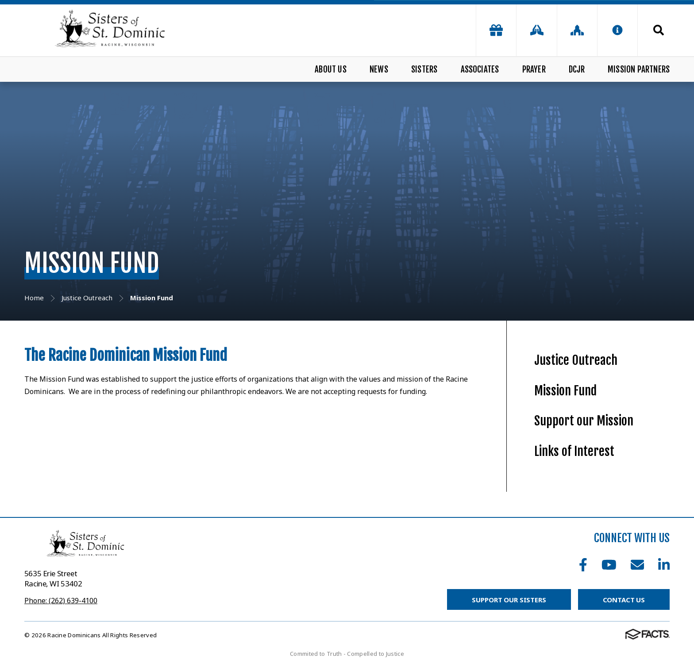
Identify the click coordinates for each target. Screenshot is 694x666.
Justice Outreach (575, 360)
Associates (480, 69)
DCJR (577, 69)
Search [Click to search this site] (658, 30)
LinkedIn (664, 564)
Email (637, 564)
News (379, 69)
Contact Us (624, 599)
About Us (331, 69)
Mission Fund (565, 390)
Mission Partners (639, 69)
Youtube (609, 564)
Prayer (534, 69)
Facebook (583, 564)
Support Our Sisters (509, 599)
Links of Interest (574, 451)
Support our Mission (583, 421)
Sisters (424, 69)
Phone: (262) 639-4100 (60, 600)
